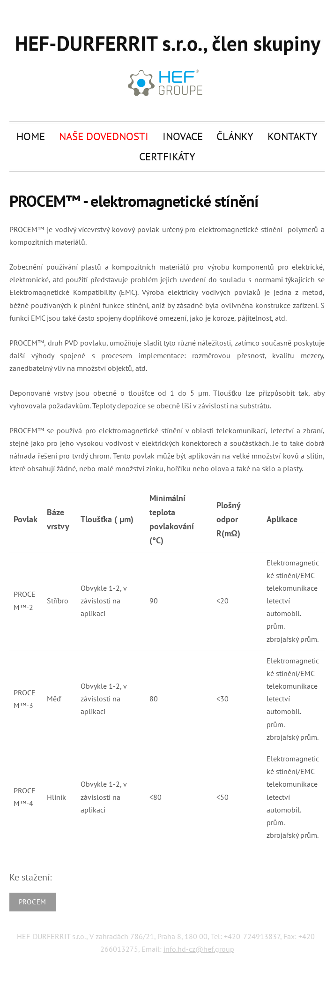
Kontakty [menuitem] (292, 136)
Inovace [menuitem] (183, 136)
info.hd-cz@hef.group (198, 949)
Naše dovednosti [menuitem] (103, 136)
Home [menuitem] (30, 136)
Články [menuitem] (234, 136)
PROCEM (33, 901)
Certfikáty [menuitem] (167, 156)
